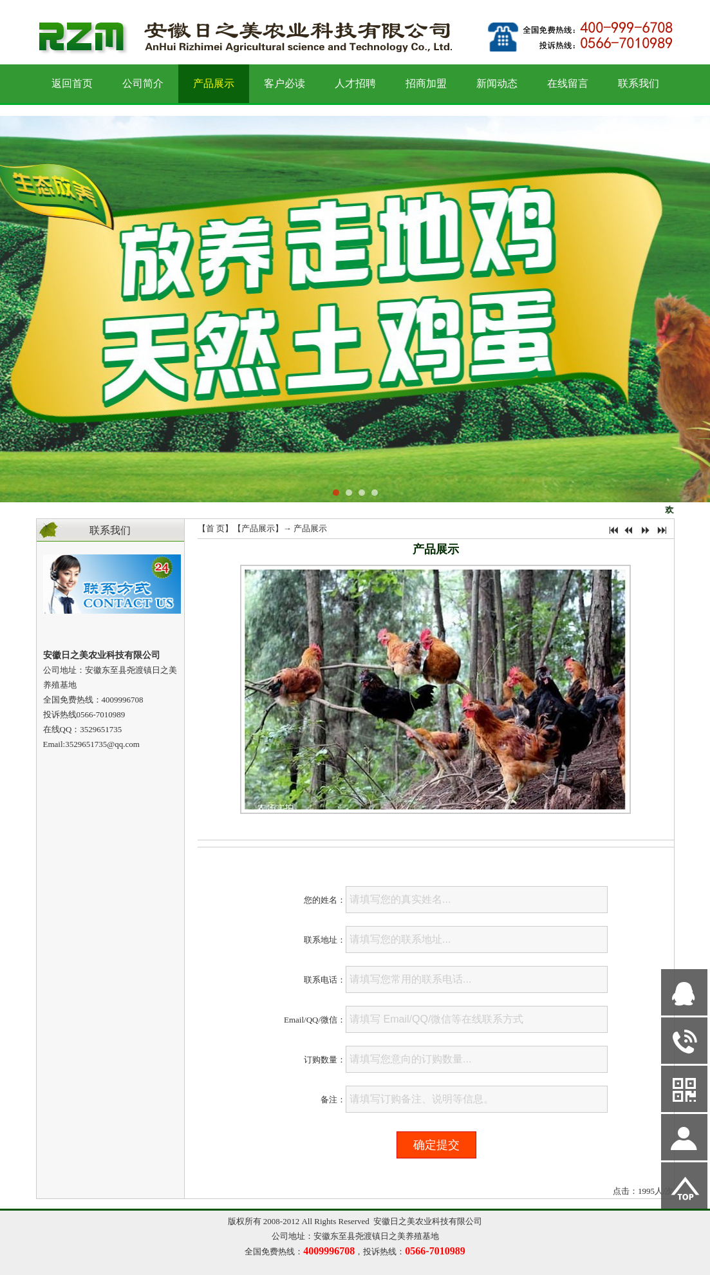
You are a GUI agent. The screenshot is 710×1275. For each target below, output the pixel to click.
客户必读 (284, 83)
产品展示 (213, 83)
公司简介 (142, 83)
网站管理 (23, 1263)
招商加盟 (426, 83)
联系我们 (638, 83)
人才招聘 (355, 83)
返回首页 (72, 83)
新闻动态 (497, 83)
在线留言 (567, 83)
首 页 (215, 528)
